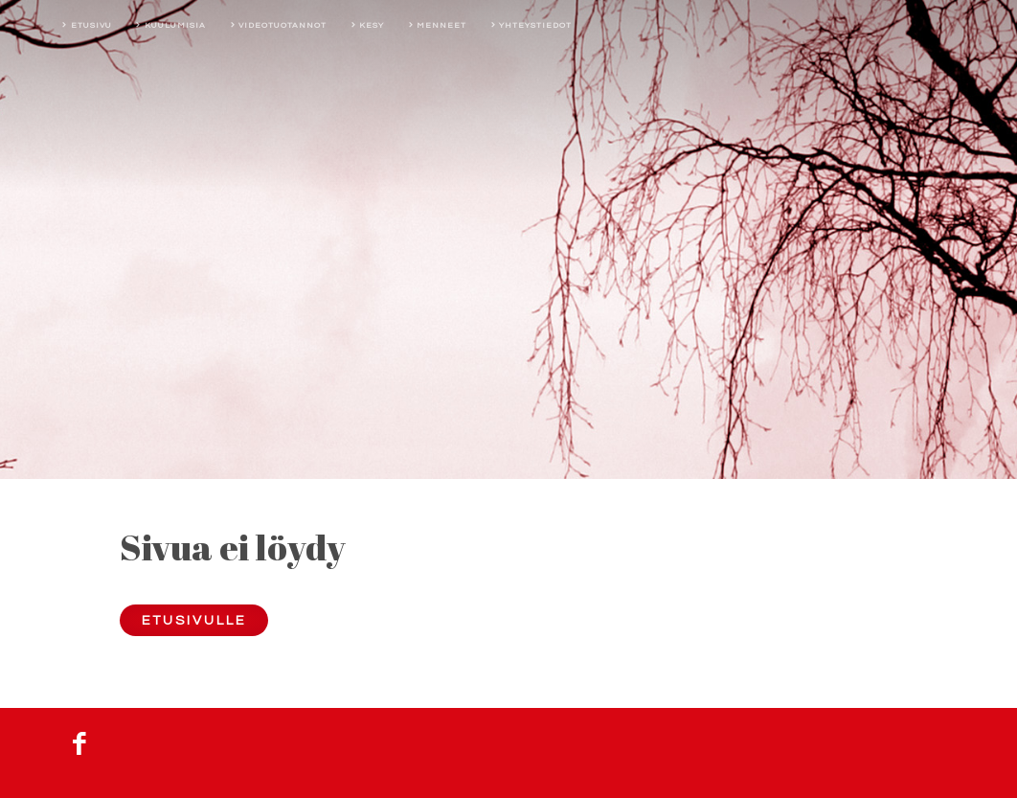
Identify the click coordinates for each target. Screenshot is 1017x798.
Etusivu (91, 25)
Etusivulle (194, 620)
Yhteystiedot (535, 25)
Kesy (371, 25)
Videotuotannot (282, 25)
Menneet (441, 25)
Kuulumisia (175, 25)
